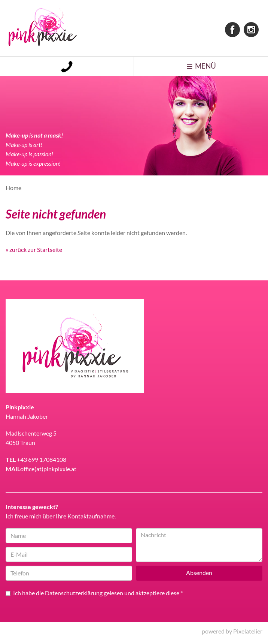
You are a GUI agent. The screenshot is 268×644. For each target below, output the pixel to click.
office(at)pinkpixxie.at (48, 472)
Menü (206, 67)
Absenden (199, 576)
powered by (232, 634)
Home (13, 191)
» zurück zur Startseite (34, 252)
